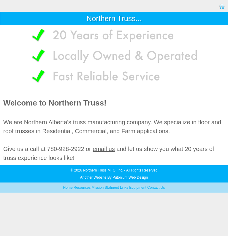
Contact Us (156, 187)
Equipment (137, 187)
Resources (82, 187)
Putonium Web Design (130, 177)
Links (124, 187)
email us (104, 149)
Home (68, 187)
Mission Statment (105, 187)
